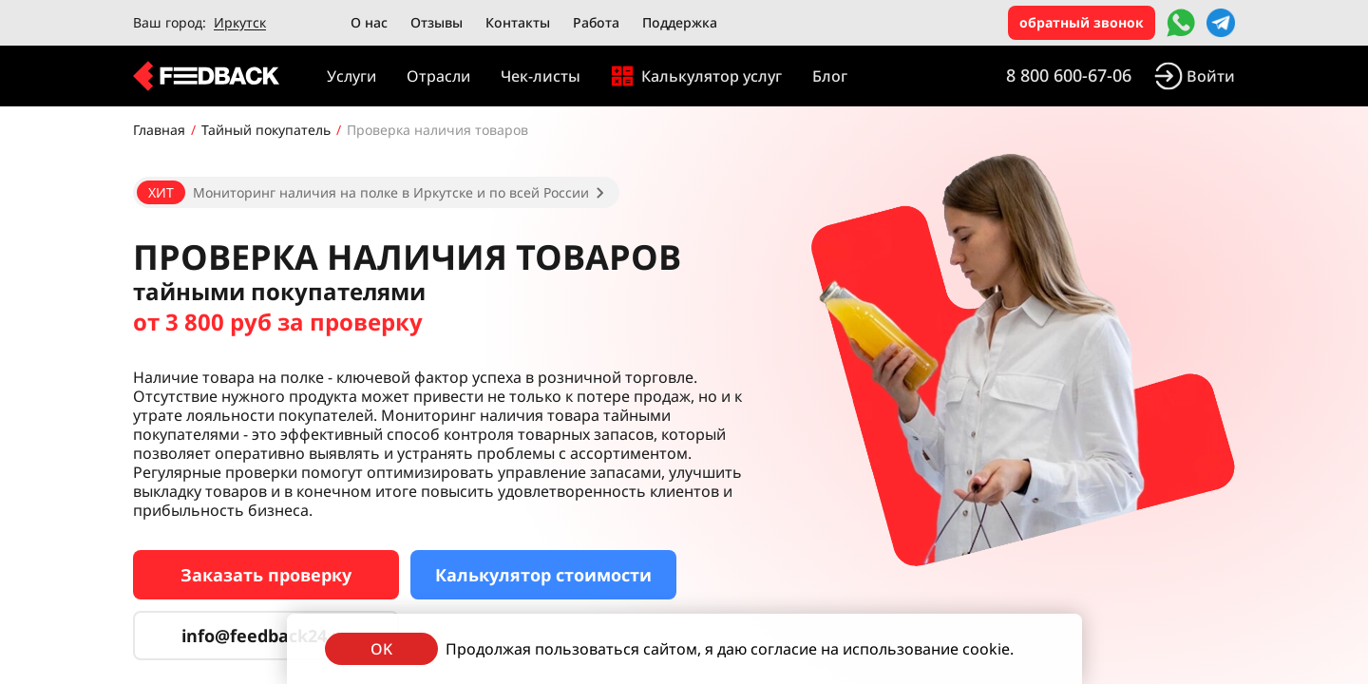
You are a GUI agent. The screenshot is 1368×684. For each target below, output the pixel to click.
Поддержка (679, 22)
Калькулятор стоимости (543, 574)
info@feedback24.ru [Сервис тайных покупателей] (266, 635)
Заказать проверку (266, 574)
